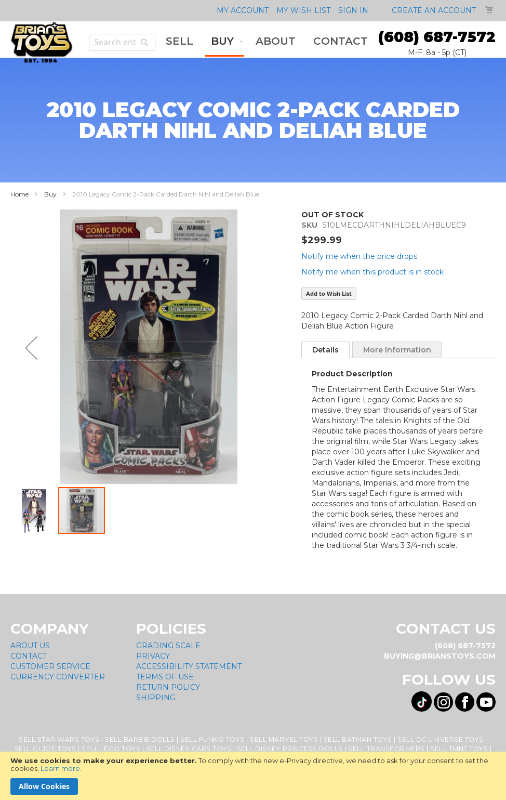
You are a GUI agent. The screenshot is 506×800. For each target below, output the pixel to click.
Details (325, 350)
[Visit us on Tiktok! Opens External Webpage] (421, 701)
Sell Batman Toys (358, 739)
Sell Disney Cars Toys (189, 749)
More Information (397, 350)
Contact (28, 656)
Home (19, 194)
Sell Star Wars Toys (59, 739)
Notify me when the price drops (359, 256)
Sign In (353, 10)
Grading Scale (168, 645)
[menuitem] (179, 41)
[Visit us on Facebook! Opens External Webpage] (464, 702)
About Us (30, 645)
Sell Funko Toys (212, 739)
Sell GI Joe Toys (45, 749)
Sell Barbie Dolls (140, 739)
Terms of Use (165, 676)
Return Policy (168, 687)
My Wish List (303, 10)
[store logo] (41, 42)
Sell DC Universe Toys (440, 739)
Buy (50, 194)
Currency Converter (57, 676)
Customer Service (50, 666)
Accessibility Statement (189, 666)
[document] (253, 776)
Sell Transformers (386, 749)
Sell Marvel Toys (284, 739)
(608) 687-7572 (437, 37)
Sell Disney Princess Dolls (290, 749)
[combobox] (122, 42)
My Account (243, 10)
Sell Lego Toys (111, 749)
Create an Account (434, 10)
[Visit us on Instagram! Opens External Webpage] (443, 702)
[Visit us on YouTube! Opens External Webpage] (486, 702)
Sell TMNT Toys (459, 749)
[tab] (325, 350)
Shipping (156, 697)
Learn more (60, 768)
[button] (31, 347)
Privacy (153, 656)
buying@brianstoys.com (440, 656)
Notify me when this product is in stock (372, 272)
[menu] (266, 42)
